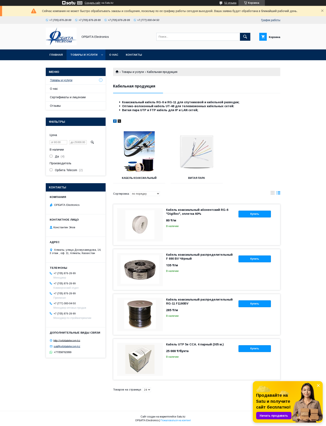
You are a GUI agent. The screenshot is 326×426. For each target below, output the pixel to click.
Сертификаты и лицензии (68, 97)
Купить (254, 213)
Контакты (134, 54)
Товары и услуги (84, 54)
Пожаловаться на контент (176, 420)
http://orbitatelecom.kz (66, 340)
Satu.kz (181, 416)
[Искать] (245, 37)
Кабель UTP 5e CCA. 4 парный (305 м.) (195, 344)
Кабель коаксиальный (139, 178)
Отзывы (55, 105)
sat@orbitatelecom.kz (67, 346)
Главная (56, 54)
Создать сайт (92, 2)
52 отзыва (230, 2)
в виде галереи (272, 194)
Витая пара (196, 178)
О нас (113, 54)
